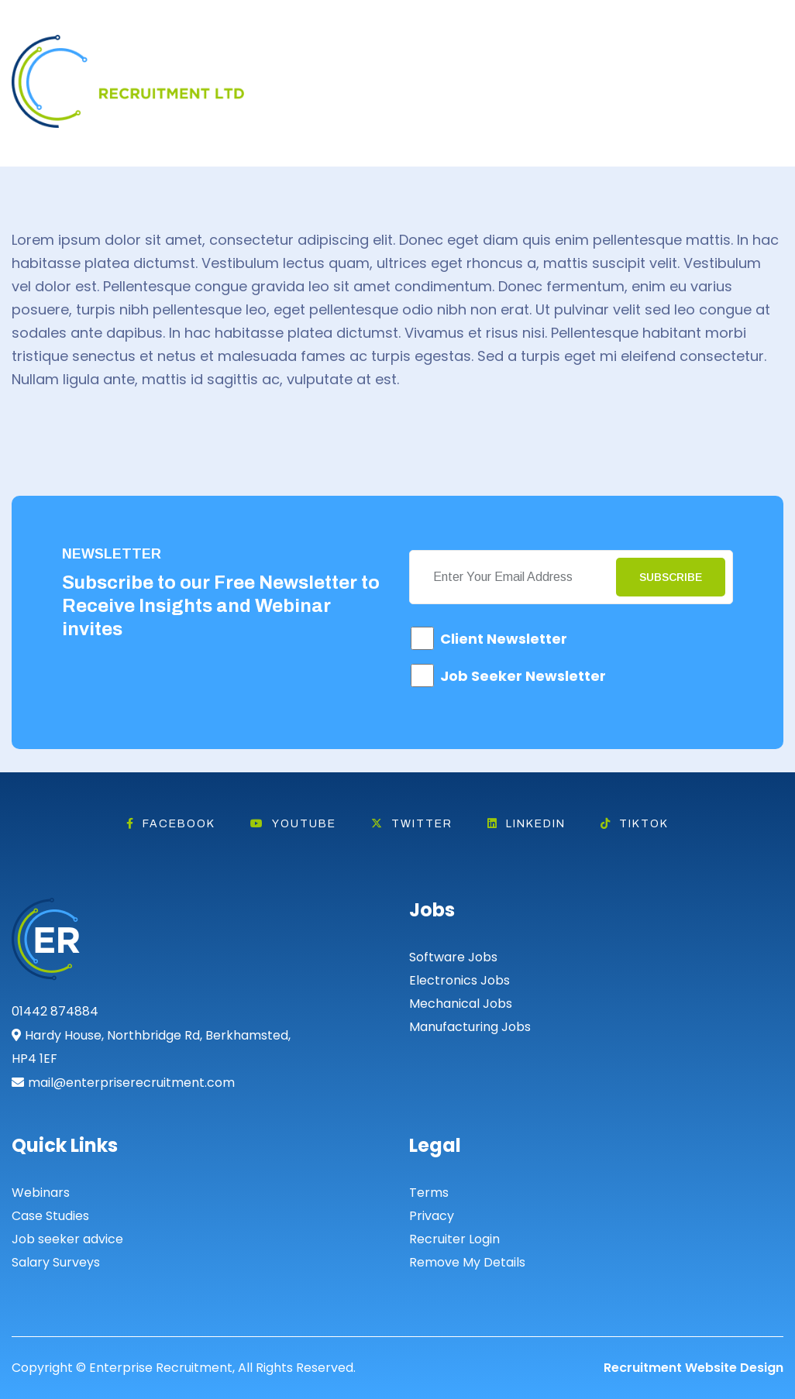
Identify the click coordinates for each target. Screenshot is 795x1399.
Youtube (293, 824)
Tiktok (635, 824)
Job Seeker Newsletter (523, 676)
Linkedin (526, 824)
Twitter (412, 824)
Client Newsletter (503, 638)
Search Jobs (670, 72)
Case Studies (50, 1216)
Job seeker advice (67, 1239)
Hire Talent (560, 72)
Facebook (170, 824)
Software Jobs (453, 957)
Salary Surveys (56, 1262)
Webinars (41, 1192)
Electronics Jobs (459, 980)
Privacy (431, 1216)
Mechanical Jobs (460, 1003)
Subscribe (670, 577)
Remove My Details (467, 1262)
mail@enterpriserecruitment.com (131, 1082)
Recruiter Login (454, 1239)
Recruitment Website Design (693, 1368)
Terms (429, 1192)
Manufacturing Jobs (470, 1027)
